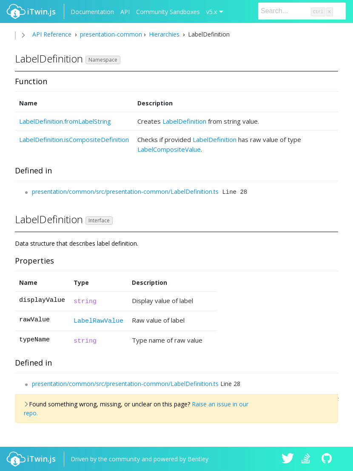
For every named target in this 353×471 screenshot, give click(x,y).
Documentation (92, 12)
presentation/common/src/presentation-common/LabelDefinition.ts (125, 191)
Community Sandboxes (168, 12)
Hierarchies (164, 34)
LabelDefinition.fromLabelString (65, 121)
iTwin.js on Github (328, 459)
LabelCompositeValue (169, 149)
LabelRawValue (98, 321)
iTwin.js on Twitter (288, 459)
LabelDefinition (184, 121)
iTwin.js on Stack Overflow (308, 459)
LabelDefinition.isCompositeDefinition (74, 139)
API (125, 12)
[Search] (302, 11)
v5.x (211, 12)
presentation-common (110, 34)
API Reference (52, 34)
